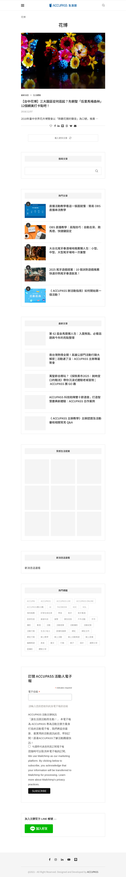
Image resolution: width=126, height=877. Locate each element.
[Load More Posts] (63, 138)
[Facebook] (49, 859)
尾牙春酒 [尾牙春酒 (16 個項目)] (82, 612)
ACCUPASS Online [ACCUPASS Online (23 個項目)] (84, 601)
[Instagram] (56, 859)
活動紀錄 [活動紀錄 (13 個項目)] (87, 625)
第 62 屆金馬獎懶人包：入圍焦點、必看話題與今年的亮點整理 (75, 335)
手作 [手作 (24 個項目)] (93, 619)
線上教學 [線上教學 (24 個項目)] (44, 636)
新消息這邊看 (32, 568)
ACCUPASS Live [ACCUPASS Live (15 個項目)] (63, 601)
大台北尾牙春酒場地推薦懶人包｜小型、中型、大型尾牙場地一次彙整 (74, 250)
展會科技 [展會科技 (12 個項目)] (44, 619)
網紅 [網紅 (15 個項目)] (74, 630)
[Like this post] (51, 125)
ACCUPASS (92, 871)
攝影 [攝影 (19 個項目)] (29, 625)
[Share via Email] (75, 125)
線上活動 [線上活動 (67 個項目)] (58, 636)
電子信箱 (34, 691)
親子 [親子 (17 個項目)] (72, 642)
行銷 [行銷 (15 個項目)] (62, 642)
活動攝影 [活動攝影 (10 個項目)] (74, 625)
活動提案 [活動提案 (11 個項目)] (60, 625)
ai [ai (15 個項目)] (50, 606)
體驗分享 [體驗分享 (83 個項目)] (42, 649)
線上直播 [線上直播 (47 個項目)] (89, 636)
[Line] (75, 859)
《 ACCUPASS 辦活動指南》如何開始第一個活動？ (75, 293)
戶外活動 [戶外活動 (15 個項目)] (82, 619)
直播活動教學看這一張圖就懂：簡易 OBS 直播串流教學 (75, 208)
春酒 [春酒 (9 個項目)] (39, 625)
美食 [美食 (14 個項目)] (43, 642)
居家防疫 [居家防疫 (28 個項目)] (31, 619)
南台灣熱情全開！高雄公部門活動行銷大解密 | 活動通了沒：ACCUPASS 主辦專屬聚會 (74, 358)
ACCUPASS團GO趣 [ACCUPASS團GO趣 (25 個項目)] (35, 606)
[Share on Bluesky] (71, 125)
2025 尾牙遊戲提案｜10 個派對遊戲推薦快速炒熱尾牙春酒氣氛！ (74, 271)
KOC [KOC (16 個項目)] (75, 606)
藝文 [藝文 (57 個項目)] (52, 642)
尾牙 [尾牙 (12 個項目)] (70, 612)
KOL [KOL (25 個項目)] (84, 606)
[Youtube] (68, 859)
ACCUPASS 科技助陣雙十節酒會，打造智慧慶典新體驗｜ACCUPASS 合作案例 (75, 399)
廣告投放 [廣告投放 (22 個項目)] (68, 619)
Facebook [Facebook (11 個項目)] (62, 606)
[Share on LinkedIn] (58, 125)
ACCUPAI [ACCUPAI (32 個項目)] (31, 601)
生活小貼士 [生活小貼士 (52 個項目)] (45, 630)
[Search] (103, 5)
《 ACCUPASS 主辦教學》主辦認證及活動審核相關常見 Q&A (75, 420)
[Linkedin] (62, 859)
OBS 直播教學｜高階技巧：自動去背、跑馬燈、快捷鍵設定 (75, 229)
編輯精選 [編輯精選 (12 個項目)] (31, 642)
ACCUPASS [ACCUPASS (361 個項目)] (46, 601)
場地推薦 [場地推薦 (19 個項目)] (31, 612)
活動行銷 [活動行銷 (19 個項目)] (31, 630)
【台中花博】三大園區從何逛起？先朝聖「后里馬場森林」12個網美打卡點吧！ (62, 103)
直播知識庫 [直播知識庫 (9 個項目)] (61, 630)
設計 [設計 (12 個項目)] (82, 642)
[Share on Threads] (67, 125)
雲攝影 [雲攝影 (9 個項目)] (30, 649)
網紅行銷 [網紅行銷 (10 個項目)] (31, 636)
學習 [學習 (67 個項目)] (60, 612)
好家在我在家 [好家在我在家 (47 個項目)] (46, 612)
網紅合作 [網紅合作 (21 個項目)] (85, 630)
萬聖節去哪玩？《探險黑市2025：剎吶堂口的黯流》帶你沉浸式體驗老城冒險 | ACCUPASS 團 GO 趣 (74, 380)
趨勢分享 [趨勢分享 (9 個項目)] (93, 642)
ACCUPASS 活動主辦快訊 (42, 714)
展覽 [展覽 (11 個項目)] (56, 619)
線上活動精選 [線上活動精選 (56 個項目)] (74, 636)
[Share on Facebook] (55, 125)
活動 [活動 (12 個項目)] (48, 625)
